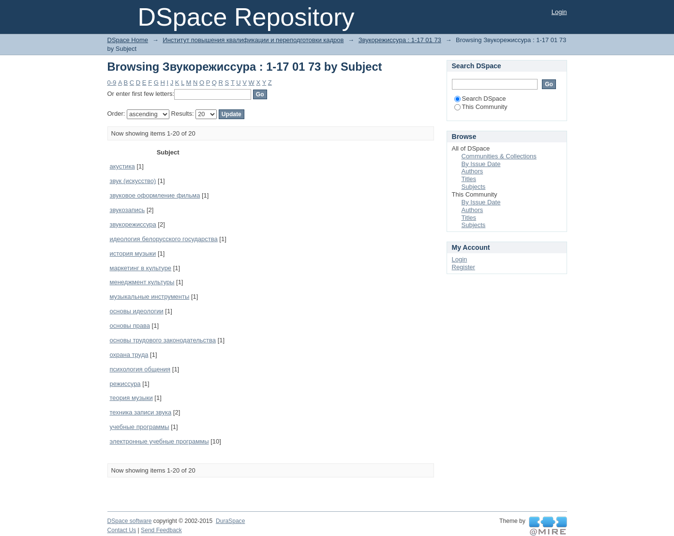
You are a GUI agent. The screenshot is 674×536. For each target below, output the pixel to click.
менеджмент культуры (142, 282)
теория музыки (131, 397)
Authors (472, 171)
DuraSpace (230, 521)
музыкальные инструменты (150, 296)
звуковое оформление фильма (155, 195)
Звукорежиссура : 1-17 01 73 (400, 40)
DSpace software (129, 521)
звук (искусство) (133, 180)
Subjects (474, 186)
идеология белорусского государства (164, 239)
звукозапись (127, 210)
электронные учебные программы (159, 441)
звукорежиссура (133, 224)
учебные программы (139, 426)
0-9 (112, 82)
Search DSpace (480, 98)
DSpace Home (128, 40)
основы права (130, 325)
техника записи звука (141, 412)
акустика (122, 166)
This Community (481, 106)
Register (463, 267)
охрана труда (129, 354)
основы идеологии (137, 311)
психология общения (140, 369)
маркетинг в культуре (141, 268)
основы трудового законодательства (163, 340)
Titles (469, 179)
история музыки (133, 253)
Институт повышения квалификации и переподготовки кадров (253, 40)
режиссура (125, 383)
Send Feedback (161, 530)
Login (559, 11)
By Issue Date (481, 164)
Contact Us (121, 530)
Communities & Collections (499, 156)
